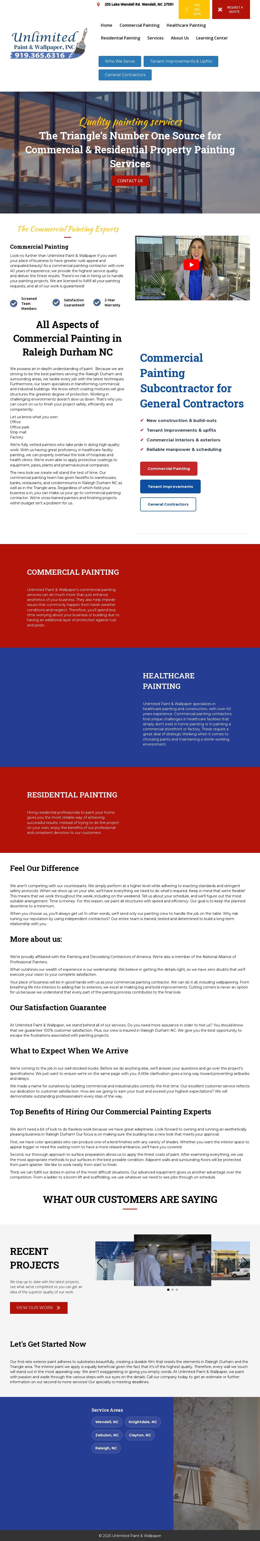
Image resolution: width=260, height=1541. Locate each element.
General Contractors (168, 504)
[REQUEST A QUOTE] (231, 9)
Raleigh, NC (106, 1448)
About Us (180, 38)
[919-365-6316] (194, 9)
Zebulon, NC (107, 1435)
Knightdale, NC (143, 1422)
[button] (245, 1262)
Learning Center (212, 38)
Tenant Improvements (170, 486)
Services (155, 38)
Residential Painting (120, 38)
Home (106, 25)
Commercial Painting (139, 25)
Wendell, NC (107, 1422)
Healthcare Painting (186, 25)
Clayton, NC (140, 1435)
